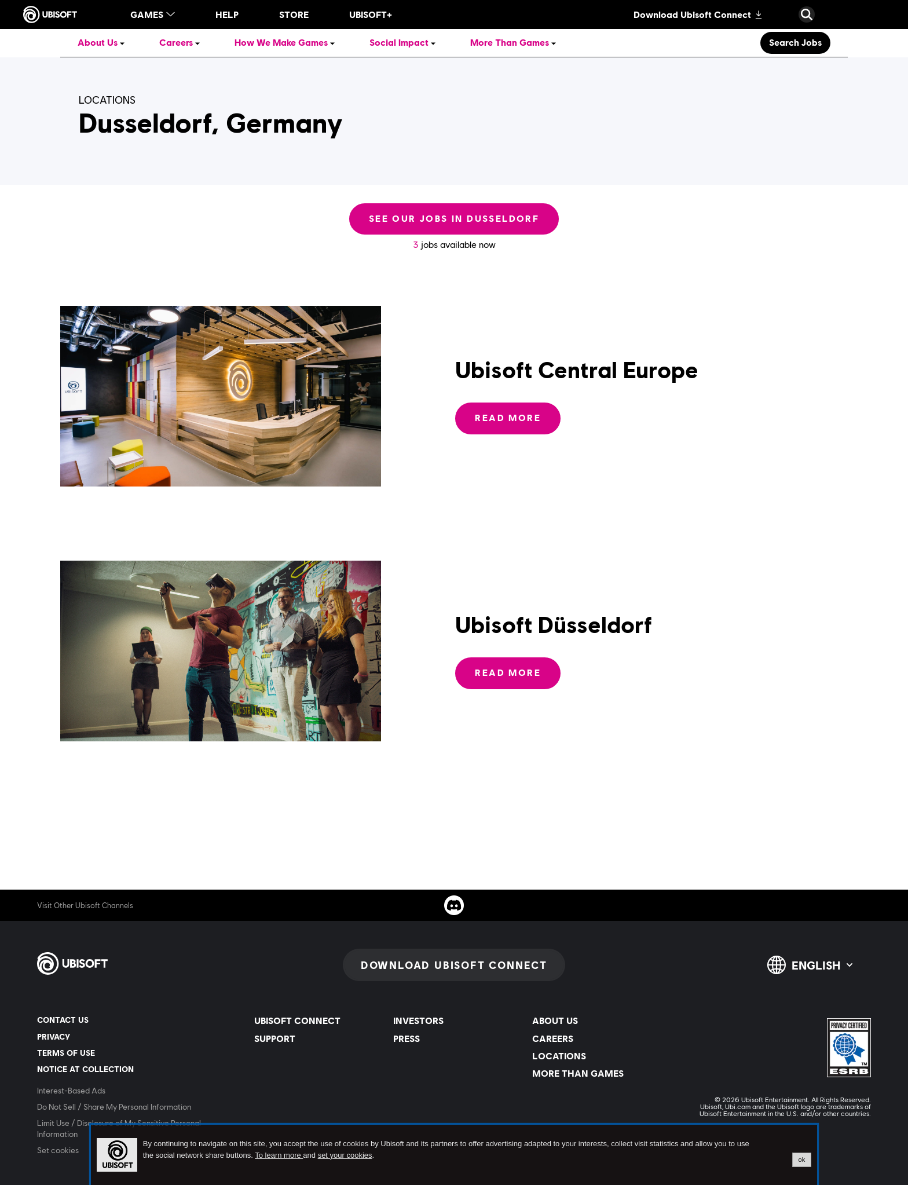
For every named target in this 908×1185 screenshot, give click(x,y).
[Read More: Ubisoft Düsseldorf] (508, 673)
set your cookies (345, 1155)
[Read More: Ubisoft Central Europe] (508, 418)
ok (802, 1159)
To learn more (279, 1155)
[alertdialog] (454, 1155)
